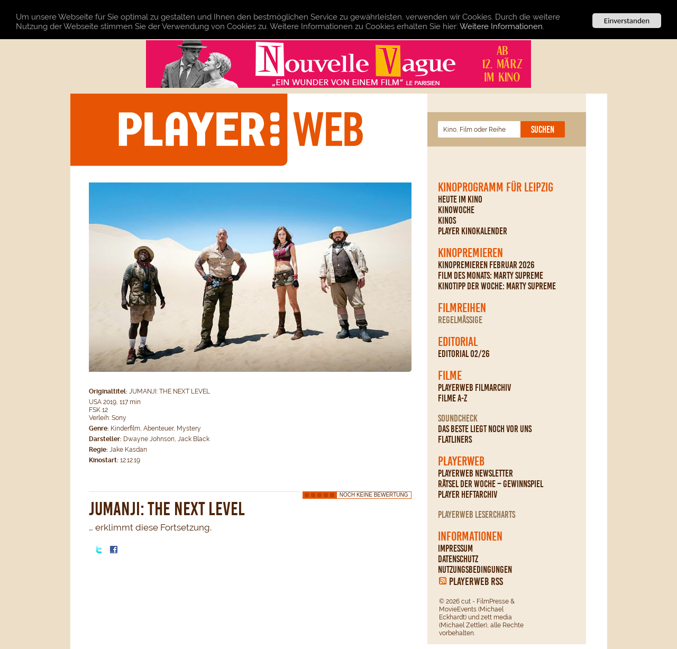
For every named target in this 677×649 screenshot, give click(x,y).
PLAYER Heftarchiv (467, 494)
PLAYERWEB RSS (476, 581)
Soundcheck (458, 418)
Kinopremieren (470, 252)
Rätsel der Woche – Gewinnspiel (490, 484)
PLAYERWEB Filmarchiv (474, 387)
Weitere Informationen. (502, 26)
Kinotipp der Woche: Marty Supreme (497, 286)
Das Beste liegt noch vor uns (485, 429)
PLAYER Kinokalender (472, 231)
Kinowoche (456, 210)
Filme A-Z (452, 398)
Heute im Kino (460, 199)
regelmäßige (460, 320)
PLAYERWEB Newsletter (475, 473)
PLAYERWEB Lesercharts (476, 514)
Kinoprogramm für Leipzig (495, 187)
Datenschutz (458, 559)
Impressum (455, 548)
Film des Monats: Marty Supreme (490, 275)
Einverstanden (626, 20)
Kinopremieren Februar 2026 (486, 265)
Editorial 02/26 (464, 354)
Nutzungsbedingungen (475, 569)
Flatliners (455, 439)
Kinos (447, 220)
